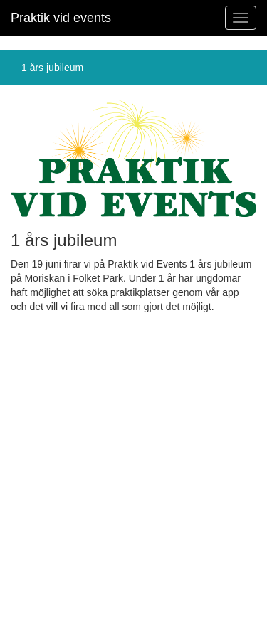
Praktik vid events (61, 18)
